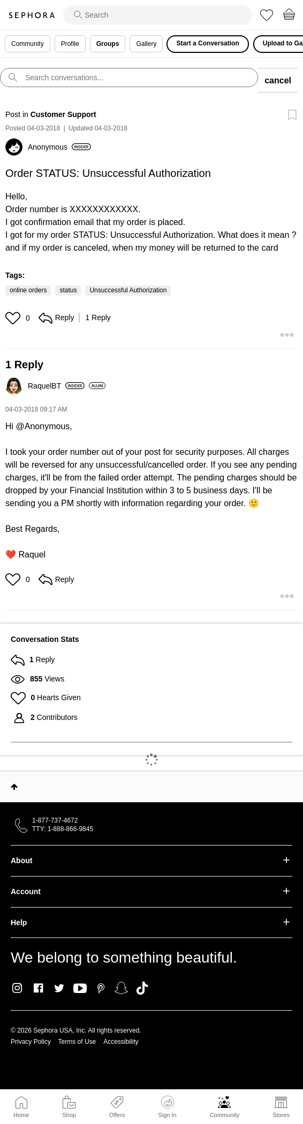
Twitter (59, 988)
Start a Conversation (207, 43)
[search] (157, 15)
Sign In (167, 1107)
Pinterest (101, 988)
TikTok (142, 988)
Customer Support (63, 114)
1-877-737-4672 (55, 820)
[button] (14, 318)
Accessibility (120, 1041)
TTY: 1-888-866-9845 (62, 829)
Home (21, 1115)
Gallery (146, 44)
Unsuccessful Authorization (127, 290)
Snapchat (121, 988)
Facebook (38, 988)
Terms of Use (77, 1041)
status (68, 290)
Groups (107, 44)
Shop (69, 1115)
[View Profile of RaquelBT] (56, 386)
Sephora (31, 15)
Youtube (80, 988)
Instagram (17, 988)
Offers (117, 1115)
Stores (281, 1115)
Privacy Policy (31, 1041)
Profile (70, 44)
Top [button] (14, 786)
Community (225, 1115)
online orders (28, 290)
